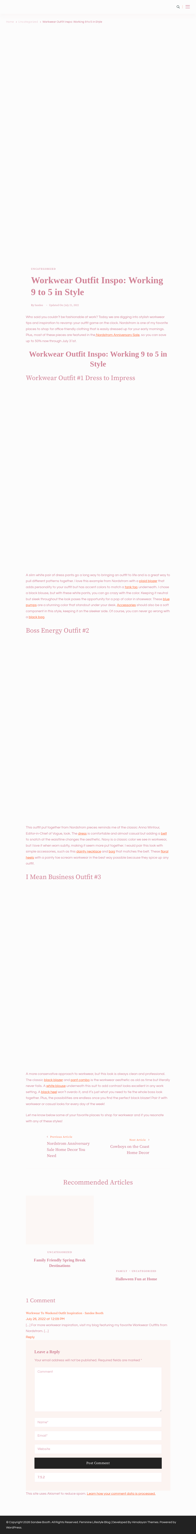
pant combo (80, 1080)
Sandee (39, 305)
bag (112, 851)
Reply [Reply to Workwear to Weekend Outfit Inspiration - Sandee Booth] (30, 1337)
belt (164, 833)
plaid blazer (148, 581)
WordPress (13, 1527)
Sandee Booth (40, 1522)
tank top (131, 587)
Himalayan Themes (145, 1522)
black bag (36, 617)
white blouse (56, 1086)
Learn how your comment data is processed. (121, 1493)
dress (82, 833)
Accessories (126, 605)
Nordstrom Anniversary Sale (117, 335)
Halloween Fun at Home (136, 1279)
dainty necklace (88, 851)
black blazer (53, 1080)
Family (121, 1271)
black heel (49, 1092)
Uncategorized (43, 268)
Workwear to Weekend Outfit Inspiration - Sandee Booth (65, 1313)
